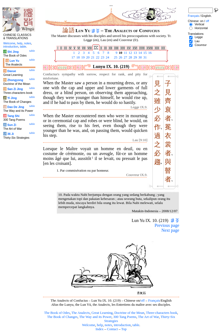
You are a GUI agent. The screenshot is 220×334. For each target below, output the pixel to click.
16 (149, 53)
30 (140, 57)
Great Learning (102, 313)
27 (125, 57)
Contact (112, 329)
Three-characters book (161, 313)
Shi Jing (13, 51)
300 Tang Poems (124, 317)
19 (82, 57)
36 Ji (10, 133)
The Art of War (148, 317)
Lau (197, 41)
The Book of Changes (62, 317)
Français (154, 300)
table (136, 325)
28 (130, 57)
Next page (170, 230)
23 (102, 57)
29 (135, 57)
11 (125, 53)
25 (115, 57)
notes (108, 325)
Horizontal (201, 28)
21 (92, 57)
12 (130, 53)
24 (107, 57)
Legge (199, 37)
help (100, 325)
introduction (122, 325)
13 (135, 53)
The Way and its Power (95, 317)
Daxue (11, 71)
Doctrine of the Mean (129, 313)
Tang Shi (13, 115)
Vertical (199, 24)
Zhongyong (15, 80)
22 (97, 57)
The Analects (80, 313)
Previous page (167, 225)
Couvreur (201, 45)
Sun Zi (11, 124)
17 (73, 57)
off (143, 300)
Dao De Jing (15, 107)
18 (77, 57)
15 (144, 53)
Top (124, 329)
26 (120, 57)
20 (87, 57)
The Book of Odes (57, 313)
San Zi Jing (15, 89)
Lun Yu (14, 60)
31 (144, 57)
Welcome (88, 325)
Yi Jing (12, 98)
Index (99, 329)
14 (140, 53)
